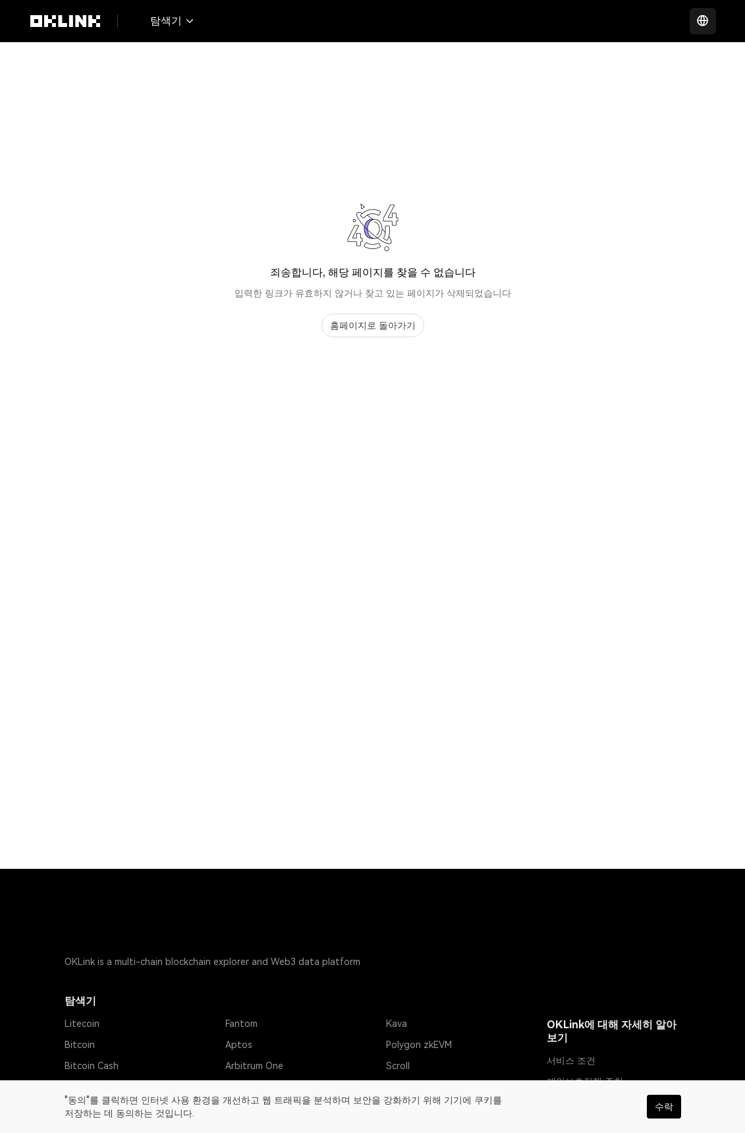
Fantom (241, 1023)
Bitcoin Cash (92, 1066)
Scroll (398, 1066)
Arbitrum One (254, 1066)
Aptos (238, 1044)
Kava (396, 1023)
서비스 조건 (571, 1060)
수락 (664, 1106)
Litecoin (82, 1023)
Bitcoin (80, 1044)
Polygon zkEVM (419, 1044)
